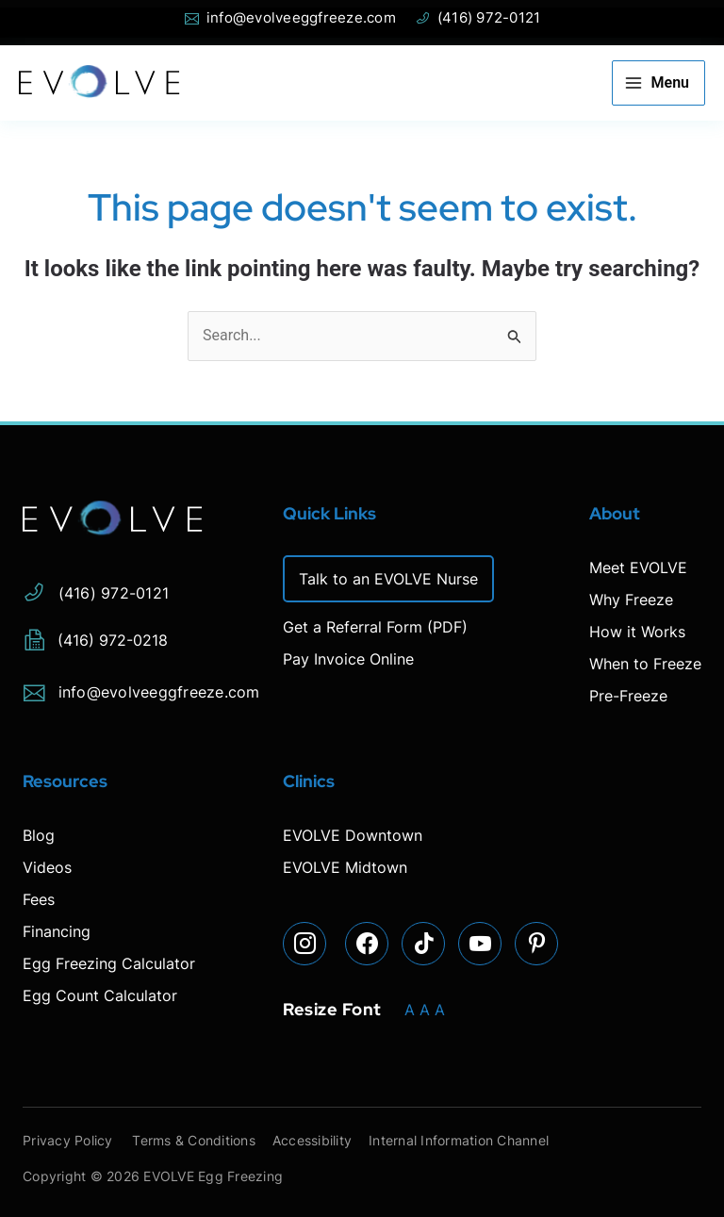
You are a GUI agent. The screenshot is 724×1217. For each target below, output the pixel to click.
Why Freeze (631, 599)
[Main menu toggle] (658, 83)
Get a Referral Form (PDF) (375, 626)
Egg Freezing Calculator (109, 963)
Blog (39, 835)
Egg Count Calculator (100, 995)
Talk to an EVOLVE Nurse (388, 578)
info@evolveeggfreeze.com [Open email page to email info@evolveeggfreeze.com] (290, 17)
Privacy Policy (68, 1140)
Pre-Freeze (628, 695)
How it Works (637, 631)
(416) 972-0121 (96, 589)
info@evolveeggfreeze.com (141, 688)
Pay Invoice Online (348, 659)
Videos (47, 867)
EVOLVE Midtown (345, 867)
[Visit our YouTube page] (480, 944)
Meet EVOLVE (638, 567)
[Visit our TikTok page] (424, 944)
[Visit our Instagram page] (305, 944)
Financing (56, 931)
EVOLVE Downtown (352, 835)
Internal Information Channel (477, 1140)
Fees (39, 899)
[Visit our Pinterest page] (537, 944)
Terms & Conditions (201, 1140)
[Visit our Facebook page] (367, 944)
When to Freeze (645, 663)
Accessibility (324, 1140)
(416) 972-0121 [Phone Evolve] (478, 17)
